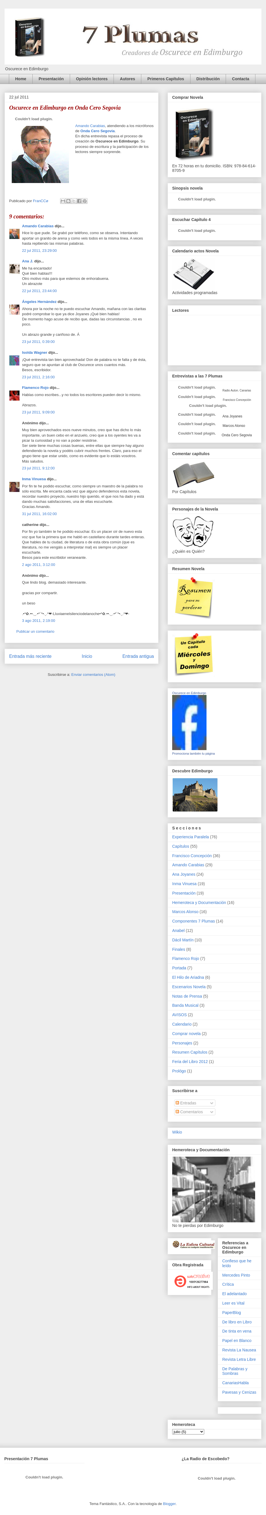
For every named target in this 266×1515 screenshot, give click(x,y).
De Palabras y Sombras (234, 1371)
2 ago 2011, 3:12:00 (38, 564)
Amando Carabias (90, 126)
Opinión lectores (92, 79)
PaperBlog (231, 1312)
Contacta (240, 79)
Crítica (228, 1284)
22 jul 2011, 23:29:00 (39, 250)
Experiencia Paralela (190, 837)
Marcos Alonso (233, 426)
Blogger (169, 1504)
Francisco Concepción (192, 855)
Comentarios (189, 1112)
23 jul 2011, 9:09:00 (38, 412)
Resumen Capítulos (189, 1052)
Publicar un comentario (35, 631)
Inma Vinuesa (34, 479)
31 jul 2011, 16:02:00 (39, 514)
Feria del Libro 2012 (190, 1061)
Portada (179, 968)
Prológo (179, 1071)
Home (20, 79)
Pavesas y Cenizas (239, 1392)
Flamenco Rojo (35, 387)
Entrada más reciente (30, 656)
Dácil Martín (183, 940)
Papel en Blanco (236, 1340)
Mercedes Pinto (236, 1275)
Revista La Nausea (239, 1350)
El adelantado (234, 1293)
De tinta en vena (236, 1331)
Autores (127, 79)
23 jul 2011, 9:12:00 (38, 468)
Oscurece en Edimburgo (189, 693)
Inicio (87, 656)
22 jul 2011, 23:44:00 (39, 291)
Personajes (182, 1043)
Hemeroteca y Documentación (199, 902)
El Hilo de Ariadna (188, 977)
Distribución (208, 79)
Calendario (182, 1024)
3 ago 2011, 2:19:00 (38, 620)
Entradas (186, 1103)
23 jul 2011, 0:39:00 (38, 341)
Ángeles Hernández (39, 302)
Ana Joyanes (232, 416)
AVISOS (179, 1014)
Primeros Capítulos (165, 79)
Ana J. (27, 261)
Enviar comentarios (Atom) (93, 674)
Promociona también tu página (193, 753)
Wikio (177, 1132)
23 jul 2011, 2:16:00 (38, 377)
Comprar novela (186, 1033)
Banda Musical (185, 1005)
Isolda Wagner (34, 352)
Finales (178, 949)
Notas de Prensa (187, 996)
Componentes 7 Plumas (193, 921)
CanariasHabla (235, 1383)
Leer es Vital (233, 1303)
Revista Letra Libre (239, 1359)
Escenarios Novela (189, 986)
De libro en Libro (237, 1322)
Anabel (178, 930)
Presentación (51, 79)
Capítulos (180, 846)
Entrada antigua (138, 656)
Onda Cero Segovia (97, 131)
